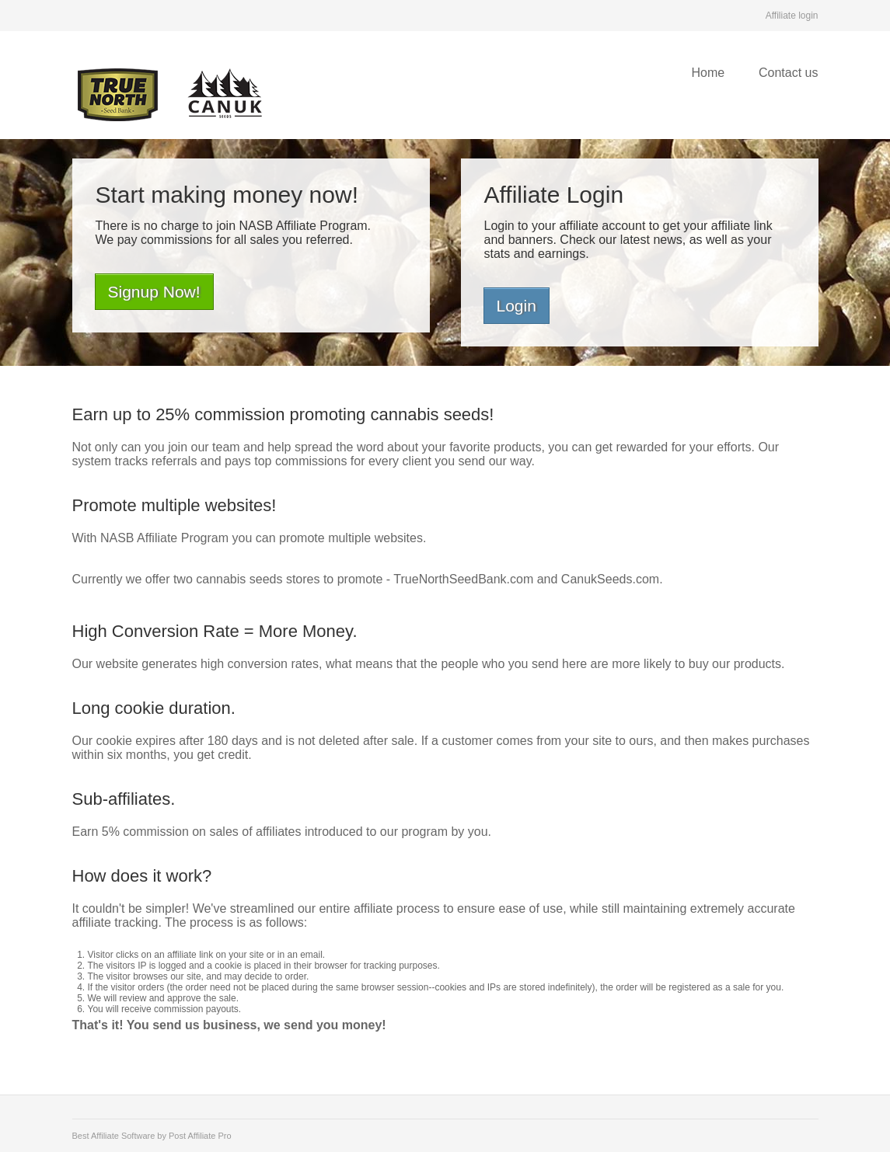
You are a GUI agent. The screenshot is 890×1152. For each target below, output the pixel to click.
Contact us (788, 72)
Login (516, 306)
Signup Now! (154, 292)
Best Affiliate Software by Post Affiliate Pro (152, 1135)
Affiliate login (792, 15)
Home (707, 72)
